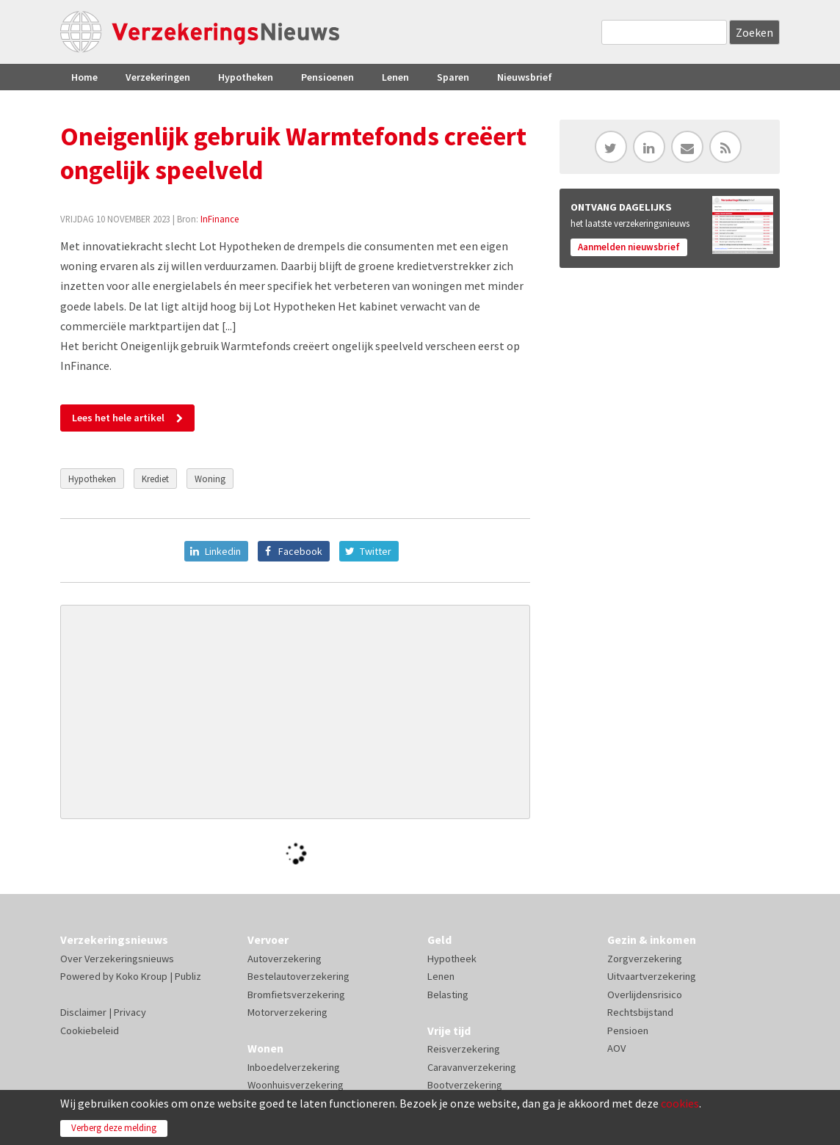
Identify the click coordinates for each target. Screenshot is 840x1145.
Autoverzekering (284, 958)
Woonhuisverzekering (295, 1084)
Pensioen (627, 1030)
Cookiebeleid (89, 1030)
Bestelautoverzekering (298, 976)
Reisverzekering (463, 1048)
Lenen (395, 77)
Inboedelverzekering (293, 1067)
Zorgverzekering (644, 958)
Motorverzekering (287, 1012)
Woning (210, 478)
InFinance (219, 219)
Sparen (453, 77)
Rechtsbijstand (640, 1012)
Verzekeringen (158, 77)
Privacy (130, 1012)
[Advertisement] (295, 712)
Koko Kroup (141, 976)
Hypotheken (245, 77)
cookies (680, 1103)
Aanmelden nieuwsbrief (629, 247)
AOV (616, 1048)
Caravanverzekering (471, 1067)
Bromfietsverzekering (296, 994)
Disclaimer (83, 1012)
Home (84, 77)
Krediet (155, 478)
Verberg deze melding (113, 1128)
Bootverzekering (464, 1084)
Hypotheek (452, 958)
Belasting (447, 994)
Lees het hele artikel (118, 417)
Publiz (188, 976)
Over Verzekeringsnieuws (117, 958)
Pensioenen (327, 77)
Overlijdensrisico (644, 994)
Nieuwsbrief (524, 77)
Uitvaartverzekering (651, 976)
